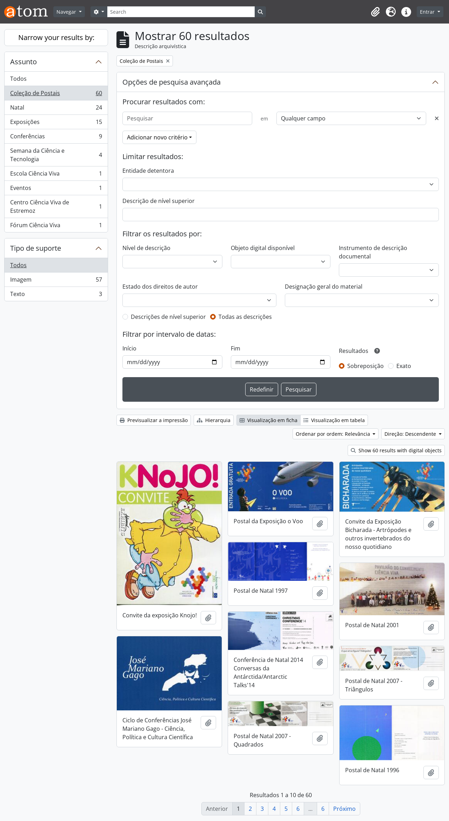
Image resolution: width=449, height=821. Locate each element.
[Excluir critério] (437, 118)
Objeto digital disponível (263, 248)
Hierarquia (213, 420)
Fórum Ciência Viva (56, 226)
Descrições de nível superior (168, 317)
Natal (56, 109)
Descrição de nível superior (158, 201)
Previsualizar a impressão (154, 420)
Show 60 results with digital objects (396, 450)
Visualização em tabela (334, 420)
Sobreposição (365, 366)
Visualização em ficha (268, 420)
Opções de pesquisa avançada (171, 82)
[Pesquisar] (187, 118)
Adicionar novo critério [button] (157, 137)
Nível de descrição (146, 248)
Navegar (67, 11)
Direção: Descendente (410, 434)
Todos (18, 79)
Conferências (56, 138)
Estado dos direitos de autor (160, 286)
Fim (235, 348)
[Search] (181, 11)
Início (129, 348)
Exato (403, 366)
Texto (56, 295)
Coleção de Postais (56, 94)
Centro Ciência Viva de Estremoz (56, 206)
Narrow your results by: (56, 37)
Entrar (428, 11)
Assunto (23, 61)
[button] (375, 12)
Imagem (56, 281)
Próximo (344, 809)
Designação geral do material (323, 286)
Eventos (56, 189)
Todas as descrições (245, 317)
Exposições (56, 123)
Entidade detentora (148, 171)
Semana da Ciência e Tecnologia (56, 155)
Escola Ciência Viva (56, 175)
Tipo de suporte (35, 248)
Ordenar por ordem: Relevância (333, 434)
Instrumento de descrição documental (373, 252)
